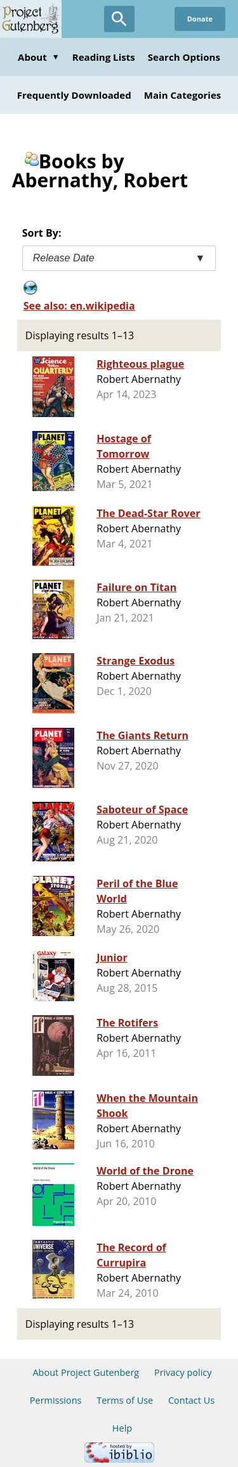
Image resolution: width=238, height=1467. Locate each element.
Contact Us (191, 1400)
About (39, 57)
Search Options (184, 57)
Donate (200, 18)
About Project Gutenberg (85, 1372)
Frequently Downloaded (74, 95)
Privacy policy (183, 1372)
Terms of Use (124, 1400)
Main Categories (182, 95)
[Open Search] (119, 19)
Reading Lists (103, 57)
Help (122, 1428)
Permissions (56, 1400)
